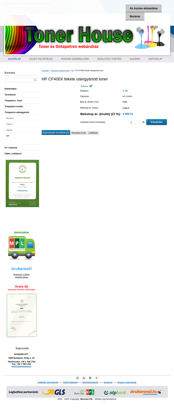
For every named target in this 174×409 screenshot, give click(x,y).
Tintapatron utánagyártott (60, 71)
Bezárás (135, 16)
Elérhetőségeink (90, 382)
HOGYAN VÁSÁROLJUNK (75, 59)
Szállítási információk (47, 382)
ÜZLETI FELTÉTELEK (41, 59)
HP (72, 71)
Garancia (108, 382)
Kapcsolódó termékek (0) (56, 132)
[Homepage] (14, 59)
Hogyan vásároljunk (126, 382)
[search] (35, 80)
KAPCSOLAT (156, 59)
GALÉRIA (135, 59)
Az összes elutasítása (144, 8)
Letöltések (93, 133)
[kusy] (135, 122)
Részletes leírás (79, 133)
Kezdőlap (45, 71)
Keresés (10, 72)
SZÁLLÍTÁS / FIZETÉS (110, 59)
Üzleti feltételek (70, 382)
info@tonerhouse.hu (21, 366)
